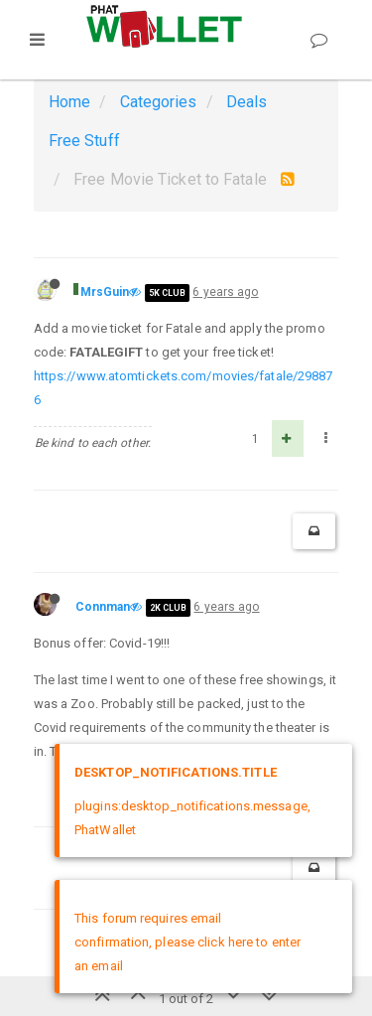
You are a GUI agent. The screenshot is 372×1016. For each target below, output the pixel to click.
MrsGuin (105, 292)
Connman (103, 607)
